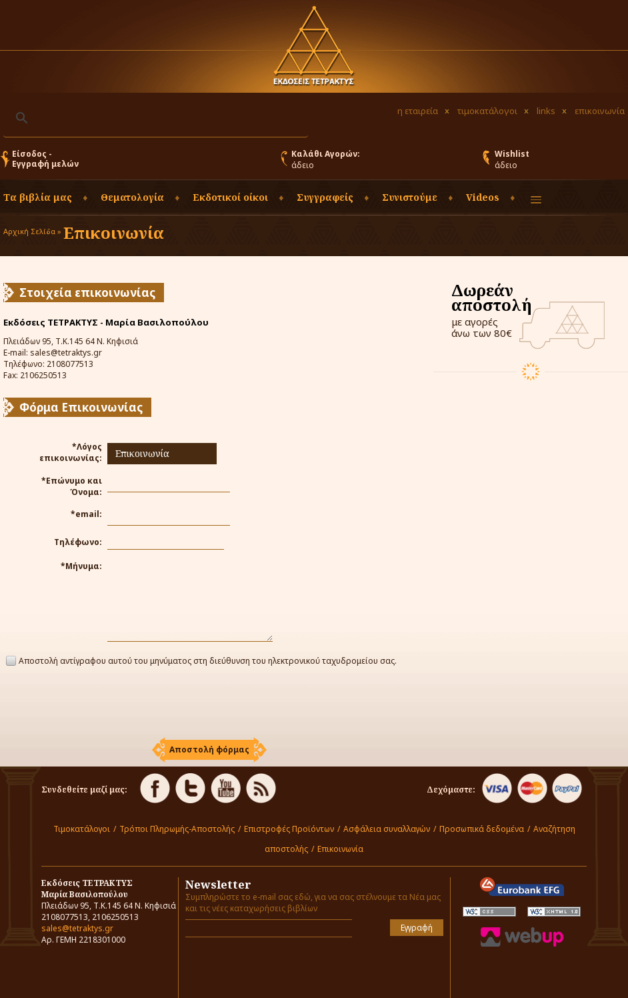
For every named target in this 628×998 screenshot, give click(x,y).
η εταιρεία (417, 111)
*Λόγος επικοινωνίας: (70, 452)
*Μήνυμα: (81, 566)
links (546, 111)
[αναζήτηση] (154, 118)
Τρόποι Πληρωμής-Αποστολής (177, 829)
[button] (209, 750)
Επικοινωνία (340, 849)
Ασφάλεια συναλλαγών (386, 829)
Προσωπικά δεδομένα (481, 829)
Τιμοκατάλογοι (81, 829)
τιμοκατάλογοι (487, 111)
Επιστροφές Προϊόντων (289, 829)
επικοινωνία (600, 111)
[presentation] (209, 704)
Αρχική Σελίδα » (32, 231)
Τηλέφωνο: (78, 542)
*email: (86, 514)
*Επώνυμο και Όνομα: (71, 486)
